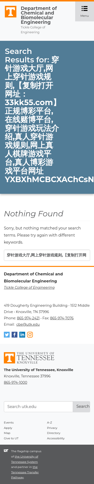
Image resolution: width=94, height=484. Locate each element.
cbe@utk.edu (28, 324)
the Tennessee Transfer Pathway (25, 472)
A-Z (49, 422)
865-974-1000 (15, 382)
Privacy (52, 428)
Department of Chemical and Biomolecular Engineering (39, 15)
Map (7, 433)
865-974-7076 (61, 318)
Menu (87, 11)
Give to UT (11, 438)
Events (9, 422)
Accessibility (56, 438)
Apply (8, 428)
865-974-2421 (28, 318)
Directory (53, 433)
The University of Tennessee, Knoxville (8, 17)
